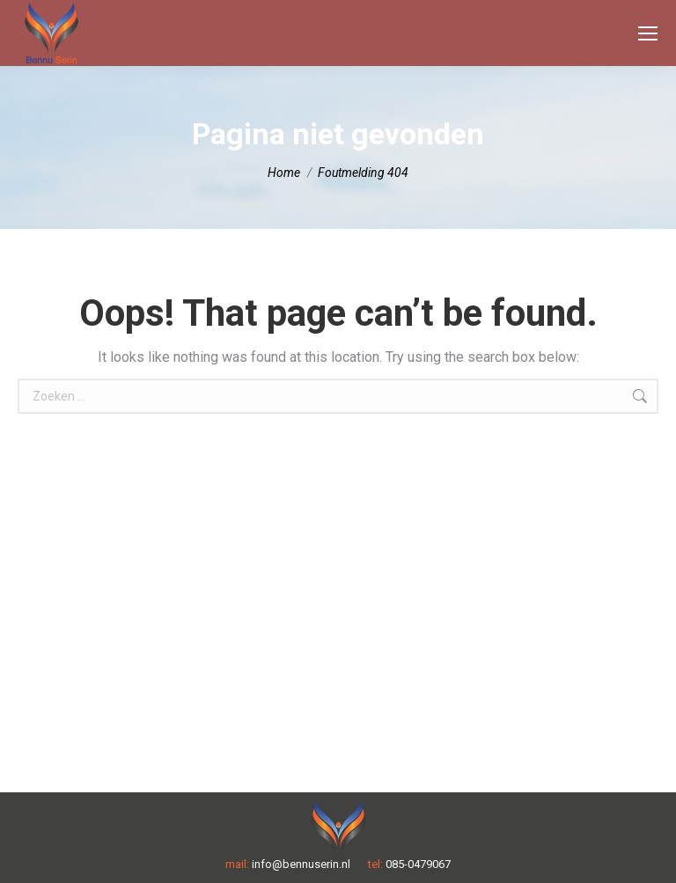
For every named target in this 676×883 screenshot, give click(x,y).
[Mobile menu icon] (647, 33)
